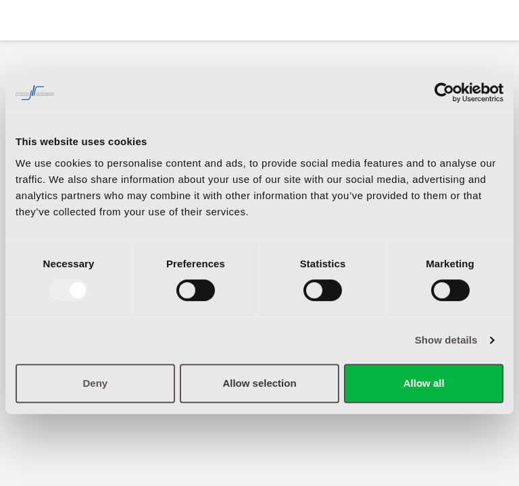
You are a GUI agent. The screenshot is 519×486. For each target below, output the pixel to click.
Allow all (424, 383)
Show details (446, 340)
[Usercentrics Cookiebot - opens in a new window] (444, 92)
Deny (94, 383)
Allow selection (259, 383)
